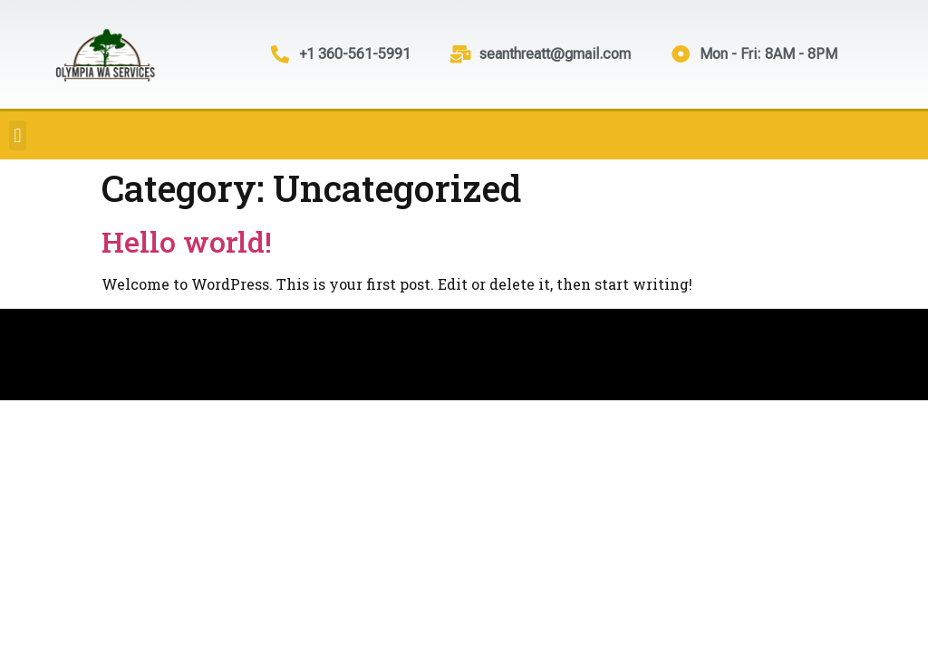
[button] (17, 135)
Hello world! (187, 241)
